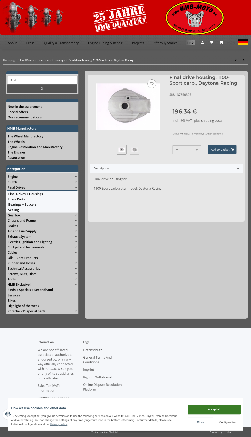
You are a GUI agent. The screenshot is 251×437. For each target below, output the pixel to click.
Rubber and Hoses (21, 263)
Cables (12, 252)
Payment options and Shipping (53, 400)
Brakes (13, 226)
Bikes (12, 300)
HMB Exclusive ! (19, 284)
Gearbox (14, 215)
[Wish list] (211, 42)
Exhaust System (19, 236)
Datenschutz (92, 350)
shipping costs (212, 120)
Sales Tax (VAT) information (49, 387)
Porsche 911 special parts (26, 311)
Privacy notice (75, 424)
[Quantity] (187, 149)
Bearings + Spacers (22, 204)
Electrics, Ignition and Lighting (30, 242)
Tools (12, 279)
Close (197, 422)
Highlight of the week (23, 306)
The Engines (16, 152)
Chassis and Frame (22, 220)
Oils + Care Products (23, 258)
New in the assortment (25, 106)
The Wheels (16, 142)
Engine (13, 176)
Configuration (225, 422)
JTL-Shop (227, 432)
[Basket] (227, 42)
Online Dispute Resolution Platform (102, 387)
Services (14, 295)
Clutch (12, 182)
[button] (202, 42)
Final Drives (16, 187)
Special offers (18, 112)
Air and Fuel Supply (22, 231)
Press (30, 43)
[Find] (42, 80)
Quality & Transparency (61, 43)
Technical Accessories (24, 268)
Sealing (13, 210)
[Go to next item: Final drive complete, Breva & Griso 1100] (244, 60)
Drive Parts (16, 199)
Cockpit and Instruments (26, 247)
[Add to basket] (222, 149)
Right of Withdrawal (97, 377)
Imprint (88, 369)
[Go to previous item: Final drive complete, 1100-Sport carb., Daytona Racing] (236, 60)
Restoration (16, 157)
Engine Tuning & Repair (105, 43)
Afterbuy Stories (165, 43)
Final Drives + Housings (25, 194)
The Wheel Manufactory (25, 136)
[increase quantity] (197, 149)
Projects (138, 43)
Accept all (211, 409)
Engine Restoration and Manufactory (35, 147)
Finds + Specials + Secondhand (30, 290)
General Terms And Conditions (97, 359)
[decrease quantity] (177, 149)
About (12, 43)
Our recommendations (25, 117)
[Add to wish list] (151, 83)
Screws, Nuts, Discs (22, 274)
